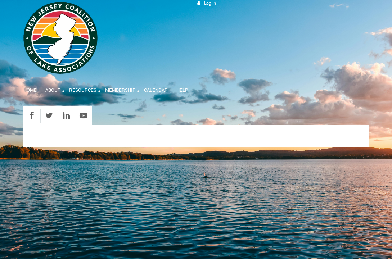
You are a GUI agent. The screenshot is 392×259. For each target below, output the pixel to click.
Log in (210, 3)
